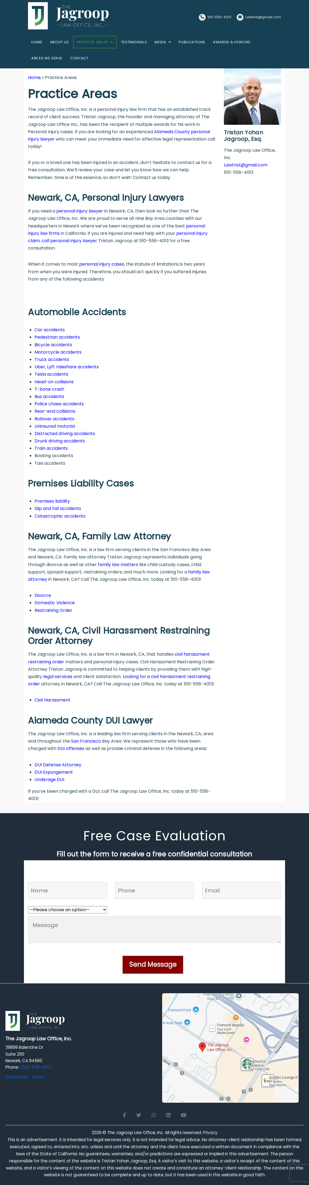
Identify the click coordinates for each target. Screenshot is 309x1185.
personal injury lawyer (79, 211)
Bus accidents (49, 396)
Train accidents (51, 448)
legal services (57, 676)
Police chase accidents (59, 404)
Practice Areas (92, 42)
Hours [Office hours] (38, 1077)
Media (160, 42)
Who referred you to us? (54, 902)
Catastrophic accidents (60, 516)
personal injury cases (101, 264)
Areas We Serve (47, 58)
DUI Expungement (54, 772)
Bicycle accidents (53, 345)
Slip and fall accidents (58, 508)
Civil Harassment (52, 700)
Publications (192, 42)
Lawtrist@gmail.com (263, 17)
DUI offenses (70, 748)
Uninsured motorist (55, 426)
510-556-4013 (219, 17)
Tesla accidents (51, 374)
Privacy (210, 1132)
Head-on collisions (54, 382)
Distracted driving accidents (65, 433)
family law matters (118, 564)
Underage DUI (49, 779)
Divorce (43, 595)
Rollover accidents (54, 419)
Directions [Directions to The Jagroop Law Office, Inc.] (16, 1077)
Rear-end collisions (55, 411)
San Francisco (86, 741)
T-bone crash (49, 389)
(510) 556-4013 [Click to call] (35, 1067)
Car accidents (50, 330)
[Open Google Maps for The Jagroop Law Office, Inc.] (230, 1047)
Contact (79, 58)
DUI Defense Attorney (58, 765)
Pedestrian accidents (57, 337)
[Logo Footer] (35, 1023)
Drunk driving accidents (60, 441)
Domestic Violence (55, 603)
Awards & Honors (232, 42)
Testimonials (134, 42)
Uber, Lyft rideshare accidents (67, 367)
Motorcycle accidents (58, 352)
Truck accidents (52, 359)
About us (59, 42)
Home (36, 42)
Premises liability (52, 501)
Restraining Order (53, 610)
